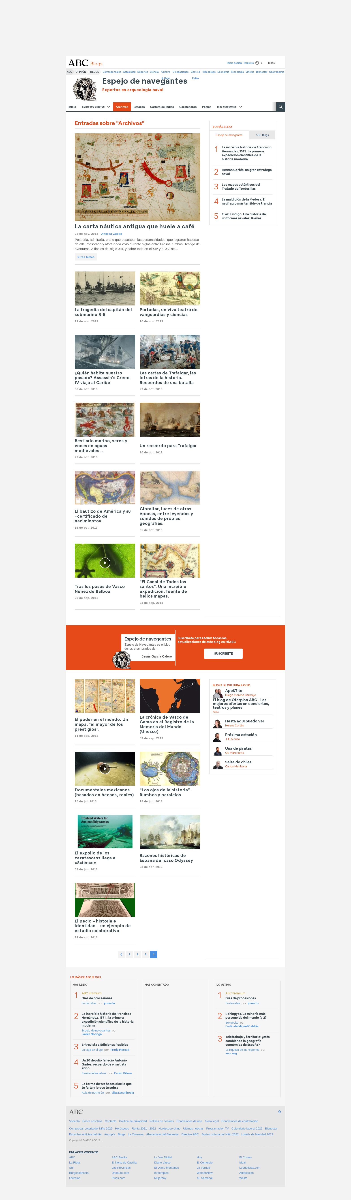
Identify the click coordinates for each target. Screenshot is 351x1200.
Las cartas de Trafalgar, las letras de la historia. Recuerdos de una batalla (168, 378)
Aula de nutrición (93, 1092)
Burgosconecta (79, 1172)
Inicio (72, 107)
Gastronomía (276, 71)
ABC (69, 71)
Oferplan (74, 1178)
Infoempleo (161, 1172)
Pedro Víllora (123, 1073)
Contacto (110, 1121)
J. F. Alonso (232, 739)
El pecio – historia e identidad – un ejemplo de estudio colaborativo (103, 926)
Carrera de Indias (162, 107)
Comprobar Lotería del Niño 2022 (90, 1128)
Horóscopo (122, 1128)
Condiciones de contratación (239, 1121)
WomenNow (205, 1172)
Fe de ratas (89, 1003)
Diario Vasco (162, 1162)
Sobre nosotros (92, 1121)
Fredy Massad (120, 1049)
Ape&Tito (233, 691)
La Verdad (203, 1167)
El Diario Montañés (166, 1167)
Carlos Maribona (236, 766)
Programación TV (217, 1128)
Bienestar (261, 71)
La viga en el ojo (92, 1049)
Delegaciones (181, 71)
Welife (243, 1178)
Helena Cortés (234, 725)
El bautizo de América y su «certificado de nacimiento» (103, 516)
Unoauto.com (120, 1172)
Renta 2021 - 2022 (144, 1128)
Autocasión (246, 1172)
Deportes (142, 71)
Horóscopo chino (170, 1128)
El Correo (245, 1157)
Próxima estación (241, 735)
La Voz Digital (163, 1157)
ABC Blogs (262, 135)
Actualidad (129, 71)
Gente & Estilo (195, 72)
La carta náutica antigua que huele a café (135, 226)
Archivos (122, 107)
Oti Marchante (234, 753)
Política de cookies (162, 1121)
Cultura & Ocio (165, 72)
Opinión (81, 71)
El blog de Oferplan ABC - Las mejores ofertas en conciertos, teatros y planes (241, 703)
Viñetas (250, 71)
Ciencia (154, 71)
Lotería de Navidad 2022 (257, 1134)
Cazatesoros (188, 107)
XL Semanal (204, 1178)
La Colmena (135, 1134)
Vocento (74, 1121)
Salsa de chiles (238, 762)
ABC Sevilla (119, 1157)
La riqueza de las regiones (242, 1049)
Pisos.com (118, 1178)
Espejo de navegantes (144, 81)
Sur (71, 1167)
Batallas (139, 107)
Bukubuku (231, 1022)
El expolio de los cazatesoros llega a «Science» (95, 858)
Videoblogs (209, 71)
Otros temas (85, 257)
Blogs (94, 71)
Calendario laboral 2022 (246, 1128)
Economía (223, 71)
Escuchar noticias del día (85, 1134)
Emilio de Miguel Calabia (241, 1026)
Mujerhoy (160, 1178)
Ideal (242, 1162)
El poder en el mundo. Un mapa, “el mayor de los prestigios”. (101, 724)
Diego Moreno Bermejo (240, 695)
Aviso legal (212, 1121)
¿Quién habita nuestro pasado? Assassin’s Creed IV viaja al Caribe (102, 378)
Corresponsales (112, 71)
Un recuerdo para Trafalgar (168, 446)
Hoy (199, 1157)
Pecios (206, 107)
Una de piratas (238, 748)
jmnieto (109, 1003)
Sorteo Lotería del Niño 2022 (220, 1134)
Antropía (109, 1134)
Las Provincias (121, 1167)
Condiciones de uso (189, 1121)
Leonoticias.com (249, 1167)
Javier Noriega (92, 1034)
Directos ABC (190, 1134)
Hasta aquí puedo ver (244, 721)
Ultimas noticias (193, 1128)
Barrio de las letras (94, 1073)
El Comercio (205, 1162)
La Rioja (74, 1162)
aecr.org (231, 1053)
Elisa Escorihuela (123, 1092)
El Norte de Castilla (124, 1162)
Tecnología (237, 71)
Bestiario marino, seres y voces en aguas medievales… (101, 446)
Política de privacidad (133, 1121)
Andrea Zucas (111, 233)
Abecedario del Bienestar (162, 1134)
